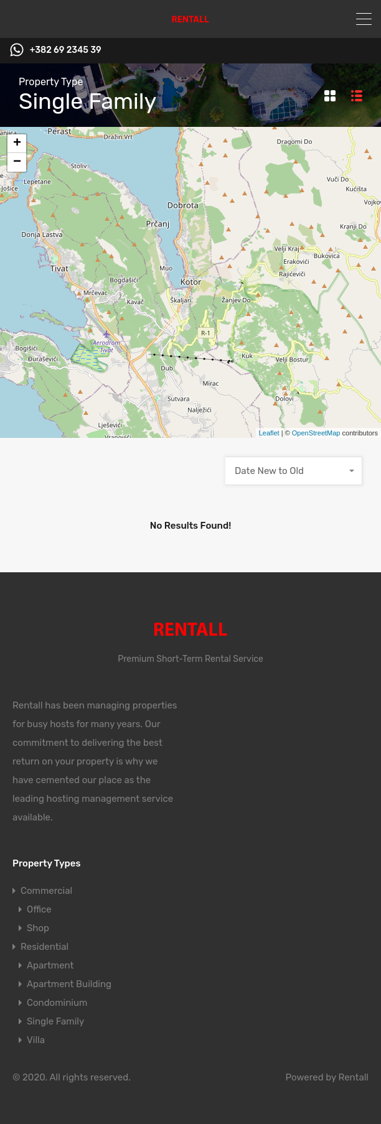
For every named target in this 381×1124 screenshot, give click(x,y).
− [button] (17, 162)
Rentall (353, 1077)
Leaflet (269, 433)
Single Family (55, 1021)
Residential (44, 946)
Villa (36, 1040)
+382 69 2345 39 (65, 50)
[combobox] (293, 471)
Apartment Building (69, 984)
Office (39, 909)
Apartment (50, 965)
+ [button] (17, 143)
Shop (38, 928)
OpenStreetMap (316, 433)
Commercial (46, 890)
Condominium (57, 1002)
